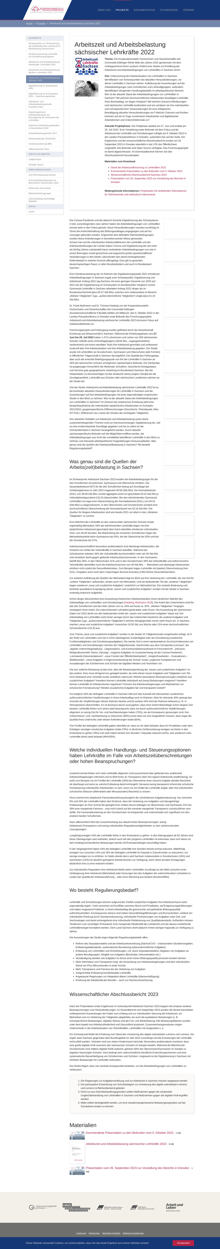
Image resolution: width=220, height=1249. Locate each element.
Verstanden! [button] (183, 1243)
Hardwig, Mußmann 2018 (138, 602)
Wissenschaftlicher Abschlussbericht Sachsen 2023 (139, 175)
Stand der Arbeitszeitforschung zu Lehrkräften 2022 (138, 167)
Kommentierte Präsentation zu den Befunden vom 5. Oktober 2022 (146, 171)
